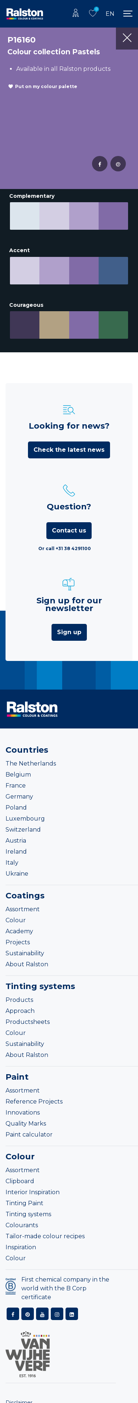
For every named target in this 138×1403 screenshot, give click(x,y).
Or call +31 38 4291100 (64, 548)
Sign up (69, 632)
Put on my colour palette (46, 86)
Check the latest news (69, 449)
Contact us (69, 530)
